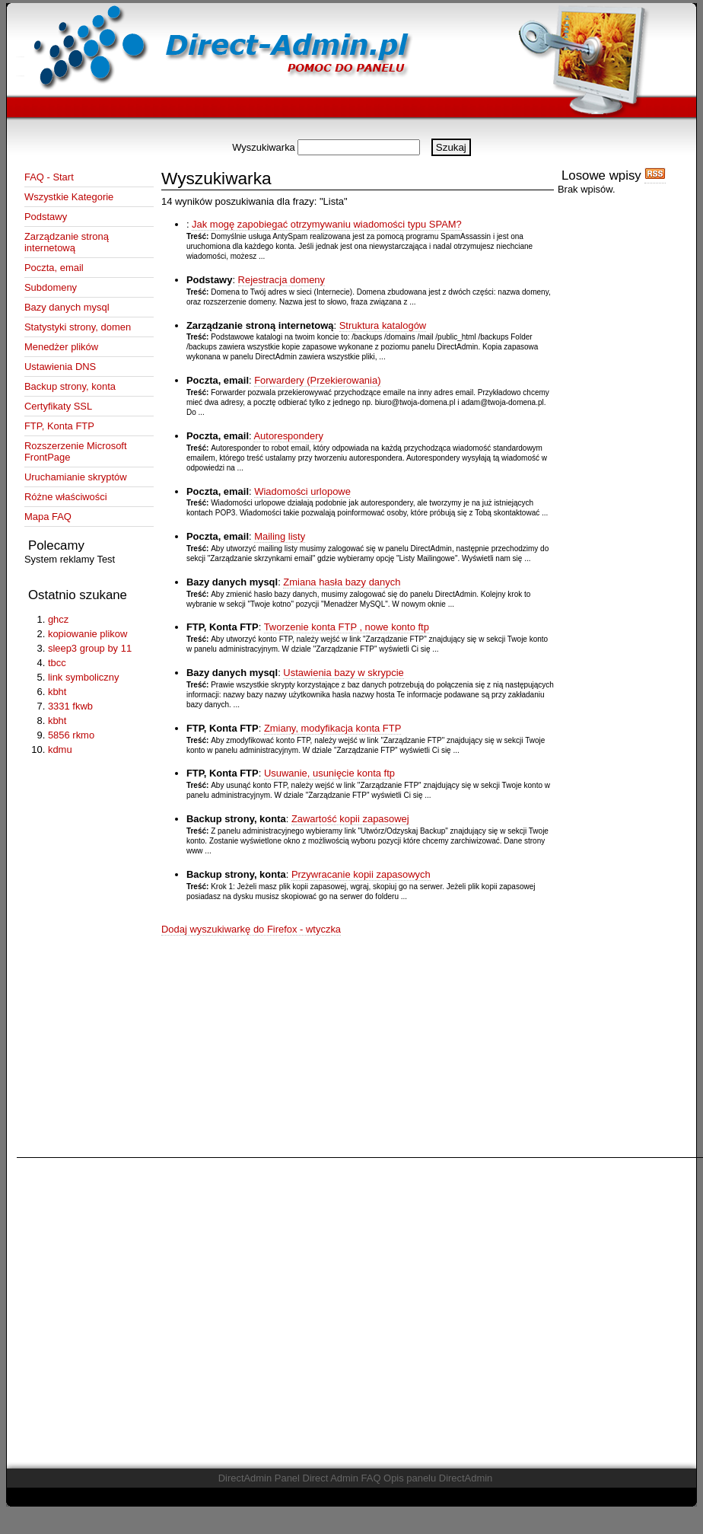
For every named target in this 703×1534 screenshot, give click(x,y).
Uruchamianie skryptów (75, 477)
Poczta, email (54, 267)
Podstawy (45, 216)
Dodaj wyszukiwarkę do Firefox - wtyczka (251, 929)
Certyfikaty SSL (58, 406)
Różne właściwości (65, 496)
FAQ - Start (49, 177)
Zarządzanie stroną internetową (66, 242)
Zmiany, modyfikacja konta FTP (332, 728)
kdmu (60, 749)
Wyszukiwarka (263, 147)
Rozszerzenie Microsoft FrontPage (75, 451)
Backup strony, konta (70, 386)
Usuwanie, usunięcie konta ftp (329, 773)
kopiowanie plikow (87, 633)
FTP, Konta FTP (59, 426)
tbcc (57, 662)
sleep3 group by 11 (90, 648)
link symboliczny (83, 677)
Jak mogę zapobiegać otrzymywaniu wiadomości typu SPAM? (327, 224)
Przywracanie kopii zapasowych (361, 874)
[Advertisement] (145, 1308)
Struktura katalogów (382, 325)
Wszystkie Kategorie (68, 197)
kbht (57, 691)
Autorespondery (288, 436)
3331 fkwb (70, 706)
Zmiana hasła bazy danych (341, 582)
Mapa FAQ (48, 516)
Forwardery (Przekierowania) (317, 380)
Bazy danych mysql (67, 307)
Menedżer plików (61, 346)
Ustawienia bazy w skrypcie (343, 672)
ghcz (58, 619)
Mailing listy (279, 536)
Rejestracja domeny (281, 279)
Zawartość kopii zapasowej (350, 818)
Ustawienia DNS (60, 366)
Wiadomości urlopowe (302, 491)
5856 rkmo (71, 735)
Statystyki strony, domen (77, 327)
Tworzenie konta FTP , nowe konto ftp (346, 627)
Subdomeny (50, 287)
